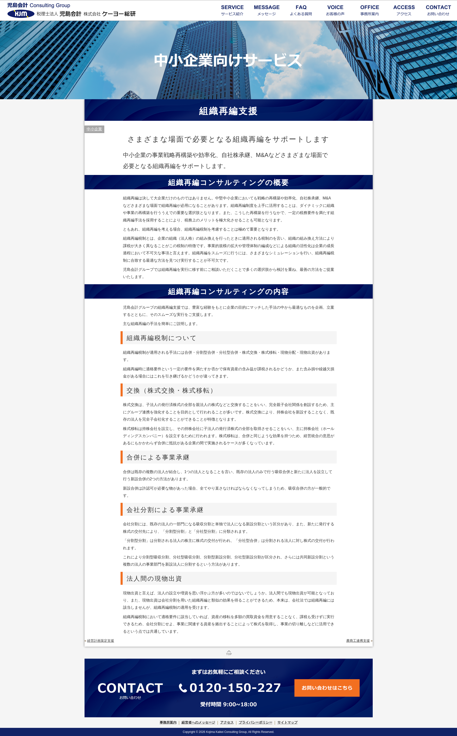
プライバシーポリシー (255, 722)
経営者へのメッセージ (198, 722)
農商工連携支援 (358, 641)
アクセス (227, 722)
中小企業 (94, 129)
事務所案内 (168, 722)
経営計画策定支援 (100, 641)
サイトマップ (287, 722)
